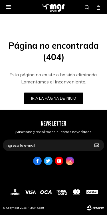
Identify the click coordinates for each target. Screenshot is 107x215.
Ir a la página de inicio (53, 98)
